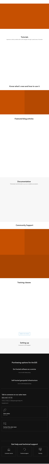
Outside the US (5, 403)
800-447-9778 (8, 398)
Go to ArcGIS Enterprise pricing (24, 384)
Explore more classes (24, 334)
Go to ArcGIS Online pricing (24, 372)
